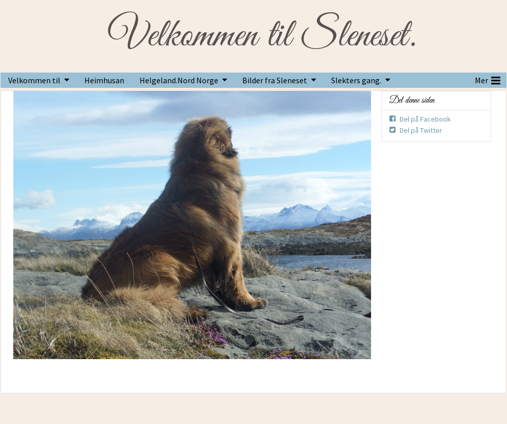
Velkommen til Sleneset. (262, 36)
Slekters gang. (356, 80)
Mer (487, 79)
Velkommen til (34, 80)
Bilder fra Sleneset (274, 80)
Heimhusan (104, 80)
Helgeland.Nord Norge (179, 80)
